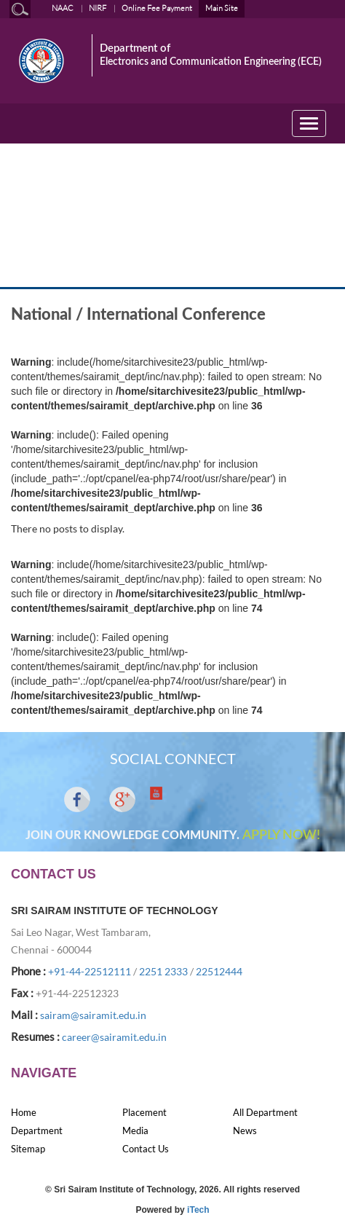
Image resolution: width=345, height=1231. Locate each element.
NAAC (63, 8)
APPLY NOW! (281, 835)
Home (23, 1112)
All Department (265, 1112)
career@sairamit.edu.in (114, 1037)
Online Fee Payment (157, 8)
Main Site (221, 8)
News (245, 1130)
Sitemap (28, 1149)
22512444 (219, 971)
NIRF (97, 8)
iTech (198, 1210)
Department (37, 1130)
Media (135, 1130)
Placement (144, 1112)
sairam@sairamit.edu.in (93, 1015)
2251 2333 (163, 971)
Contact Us (145, 1149)
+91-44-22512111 (89, 971)
